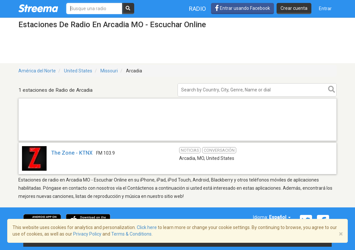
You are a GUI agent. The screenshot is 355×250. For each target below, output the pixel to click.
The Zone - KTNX (72, 153)
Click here (147, 227)
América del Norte (37, 70)
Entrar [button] (325, 8)
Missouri (109, 70)
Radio (197, 8)
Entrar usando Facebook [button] (242, 8)
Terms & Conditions (131, 234)
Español (280, 217)
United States (78, 70)
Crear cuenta (294, 8)
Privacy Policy (87, 234)
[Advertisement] (177, 140)
